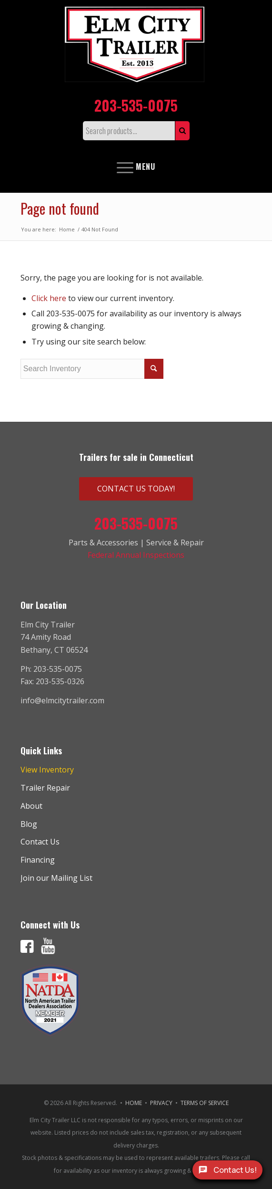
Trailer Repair (45, 787)
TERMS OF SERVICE (205, 1103)
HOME (133, 1103)
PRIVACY (161, 1103)
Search (182, 130)
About (31, 806)
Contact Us (40, 841)
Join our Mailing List (56, 878)
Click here (48, 298)
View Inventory (47, 769)
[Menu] (136, 166)
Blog (28, 824)
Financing (37, 860)
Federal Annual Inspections (136, 555)
